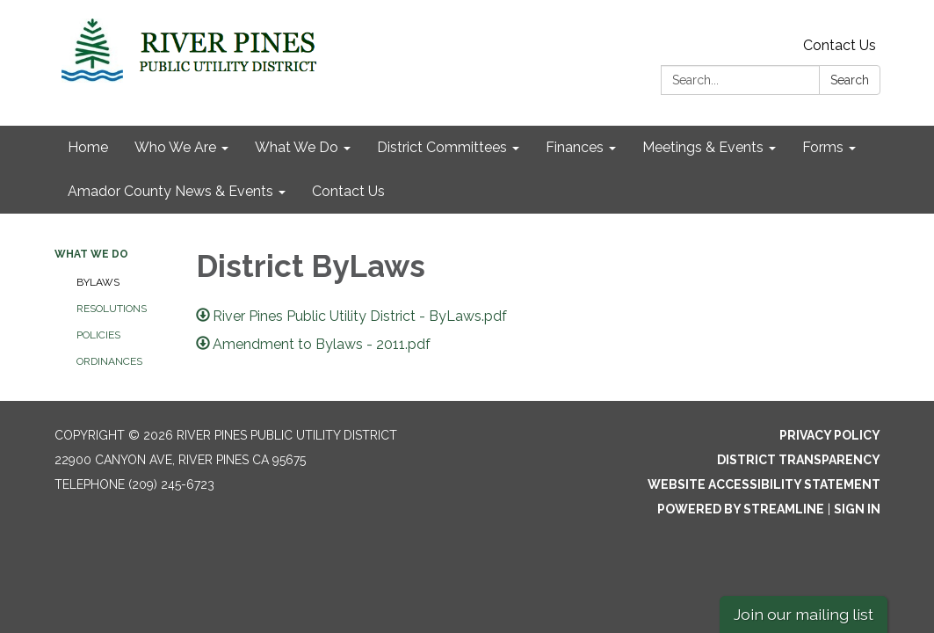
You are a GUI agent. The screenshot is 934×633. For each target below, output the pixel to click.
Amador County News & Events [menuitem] (170, 191)
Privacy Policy (829, 435)
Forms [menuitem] (822, 147)
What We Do (91, 254)
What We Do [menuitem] (296, 147)
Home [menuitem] (88, 147)
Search (849, 80)
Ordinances (109, 361)
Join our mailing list (803, 614)
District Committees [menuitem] (442, 147)
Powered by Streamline (740, 509)
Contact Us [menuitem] (348, 191)
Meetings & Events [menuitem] (703, 147)
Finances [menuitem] (575, 147)
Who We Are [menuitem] (175, 147)
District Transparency (798, 460)
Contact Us (839, 45)
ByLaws (97, 282)
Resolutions (111, 308)
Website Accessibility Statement (764, 484)
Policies (98, 335)
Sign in (857, 509)
